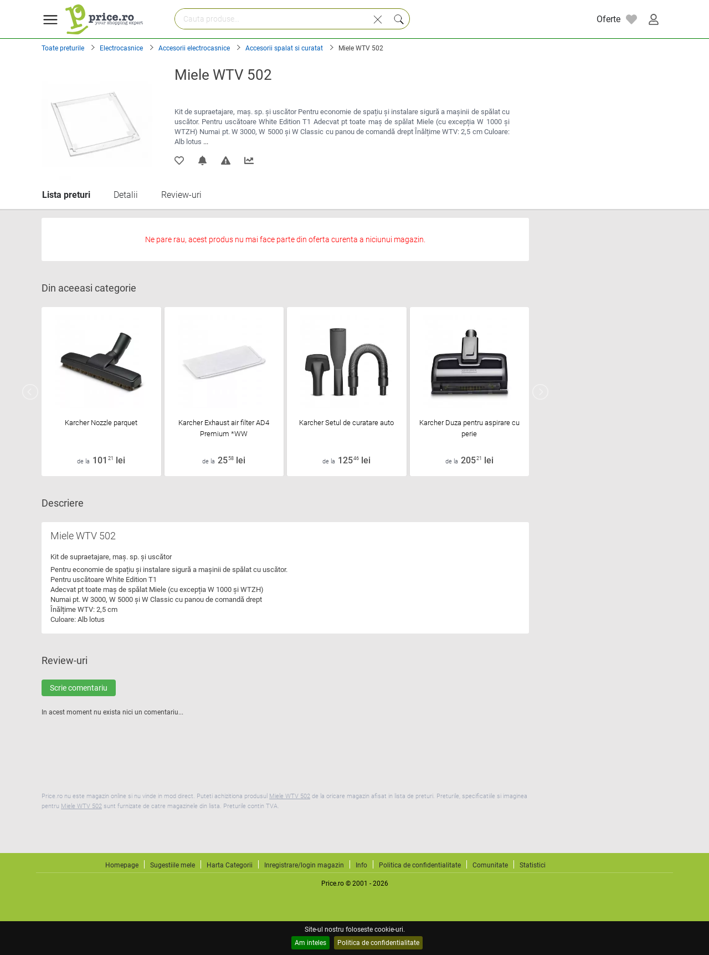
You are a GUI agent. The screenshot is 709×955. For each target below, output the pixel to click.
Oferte (608, 19)
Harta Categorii (230, 865)
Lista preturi (66, 195)
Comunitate (490, 865)
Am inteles (310, 943)
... (205, 141)
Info (361, 865)
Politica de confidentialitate (378, 943)
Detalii (126, 195)
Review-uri (181, 195)
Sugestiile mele (172, 865)
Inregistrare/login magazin (304, 865)
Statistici (533, 865)
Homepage (121, 865)
